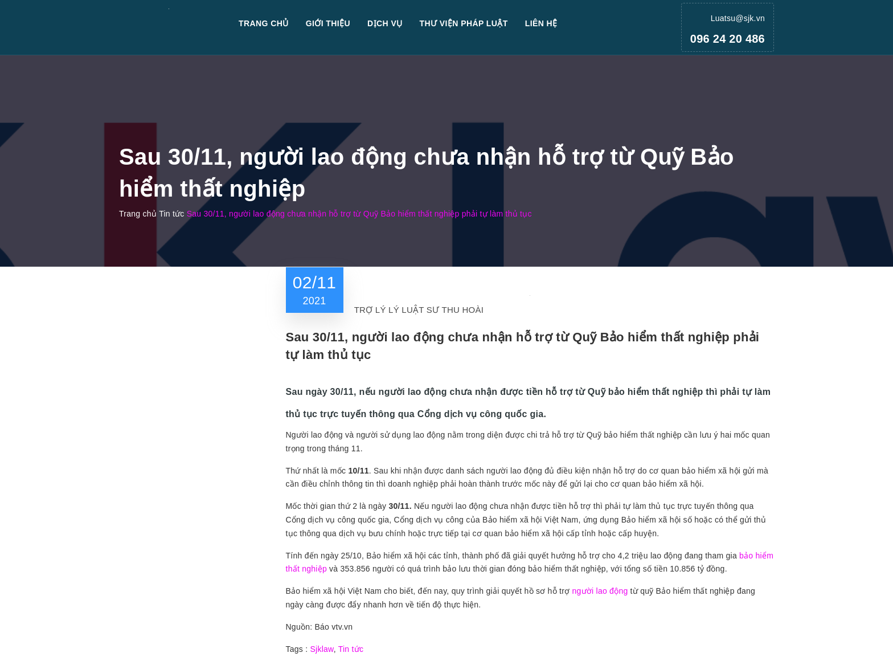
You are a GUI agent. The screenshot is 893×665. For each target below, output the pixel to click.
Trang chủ (264, 23)
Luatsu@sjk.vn (738, 18)
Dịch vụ (385, 23)
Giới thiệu (328, 23)
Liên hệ (541, 23)
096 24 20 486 (727, 38)
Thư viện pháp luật (464, 23)
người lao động (600, 590)
